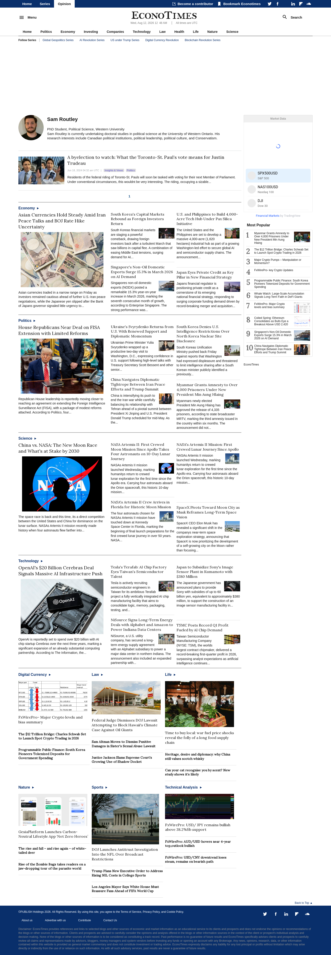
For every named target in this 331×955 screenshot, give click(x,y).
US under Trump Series (125, 40)
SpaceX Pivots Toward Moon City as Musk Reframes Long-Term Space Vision (208, 512)
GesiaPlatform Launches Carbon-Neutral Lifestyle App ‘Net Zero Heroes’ (53, 834)
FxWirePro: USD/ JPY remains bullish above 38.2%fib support (197, 827)
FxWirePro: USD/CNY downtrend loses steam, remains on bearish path (195, 859)
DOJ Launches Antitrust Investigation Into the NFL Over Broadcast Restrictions (125, 854)
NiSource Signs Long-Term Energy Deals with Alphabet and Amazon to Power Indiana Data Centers (142, 625)
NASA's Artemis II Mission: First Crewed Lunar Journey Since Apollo (208, 447)
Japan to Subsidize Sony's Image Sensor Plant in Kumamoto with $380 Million (205, 572)
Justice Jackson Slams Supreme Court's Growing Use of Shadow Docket (122, 760)
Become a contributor (195, 4)
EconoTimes (251, 364)
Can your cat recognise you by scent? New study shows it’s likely (197, 772)
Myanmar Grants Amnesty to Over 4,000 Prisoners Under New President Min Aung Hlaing (207, 389)
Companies (115, 32)
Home (27, 4)
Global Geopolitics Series (58, 40)
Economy (68, 32)
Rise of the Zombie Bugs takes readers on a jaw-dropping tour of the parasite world (52, 866)
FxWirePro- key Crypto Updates (273, 270)
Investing (91, 32)
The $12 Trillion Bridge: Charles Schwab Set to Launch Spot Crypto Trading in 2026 (52, 736)
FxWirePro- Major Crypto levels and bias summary (269, 305)
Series (45, 4)
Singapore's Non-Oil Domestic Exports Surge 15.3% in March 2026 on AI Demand (142, 272)
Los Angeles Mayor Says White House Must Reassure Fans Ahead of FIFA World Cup (125, 889)
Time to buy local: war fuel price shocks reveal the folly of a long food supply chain (199, 737)
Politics (46, 32)
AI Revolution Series (92, 40)
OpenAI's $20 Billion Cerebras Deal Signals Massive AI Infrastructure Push (60, 570)
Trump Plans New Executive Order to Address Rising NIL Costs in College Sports (127, 873)
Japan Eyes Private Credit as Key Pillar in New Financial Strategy (205, 274)
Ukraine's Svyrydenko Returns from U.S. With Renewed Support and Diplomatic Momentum (142, 331)
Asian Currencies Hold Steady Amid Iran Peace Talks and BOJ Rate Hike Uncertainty (62, 221)
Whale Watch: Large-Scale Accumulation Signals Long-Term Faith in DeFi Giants (279, 295)
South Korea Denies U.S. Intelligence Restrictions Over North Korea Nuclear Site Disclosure (203, 333)
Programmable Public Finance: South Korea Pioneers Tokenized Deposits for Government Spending (51, 754)
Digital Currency (34, 675)
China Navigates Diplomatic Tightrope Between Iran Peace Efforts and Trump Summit (138, 384)
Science (232, 32)
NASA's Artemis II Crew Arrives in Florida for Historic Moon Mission (141, 504)
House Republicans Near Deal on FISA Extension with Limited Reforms (59, 330)
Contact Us (110, 920)
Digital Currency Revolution (162, 40)
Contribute (84, 920)
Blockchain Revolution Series (202, 40)
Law (162, 32)
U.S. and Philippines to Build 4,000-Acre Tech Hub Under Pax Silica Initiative (207, 219)
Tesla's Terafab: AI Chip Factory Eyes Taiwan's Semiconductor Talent (138, 572)
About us (27, 920)
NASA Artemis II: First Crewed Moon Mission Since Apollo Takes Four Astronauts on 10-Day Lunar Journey (140, 451)
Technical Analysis (183, 787)
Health (179, 32)
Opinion (64, 4)
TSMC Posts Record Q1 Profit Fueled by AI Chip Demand (202, 627)
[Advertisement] (165, 79)
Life (196, 32)
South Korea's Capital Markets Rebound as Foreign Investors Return (137, 219)
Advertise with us (55, 920)
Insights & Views (114, 170)
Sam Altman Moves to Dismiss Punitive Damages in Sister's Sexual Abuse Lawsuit (123, 744)
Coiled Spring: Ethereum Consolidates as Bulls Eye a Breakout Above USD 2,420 (271, 321)
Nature (212, 32)
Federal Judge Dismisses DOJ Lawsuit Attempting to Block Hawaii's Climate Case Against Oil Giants (124, 725)
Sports (99, 787)
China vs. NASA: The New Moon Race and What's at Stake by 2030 (57, 448)
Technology (142, 32)
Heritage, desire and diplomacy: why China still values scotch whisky (197, 756)
